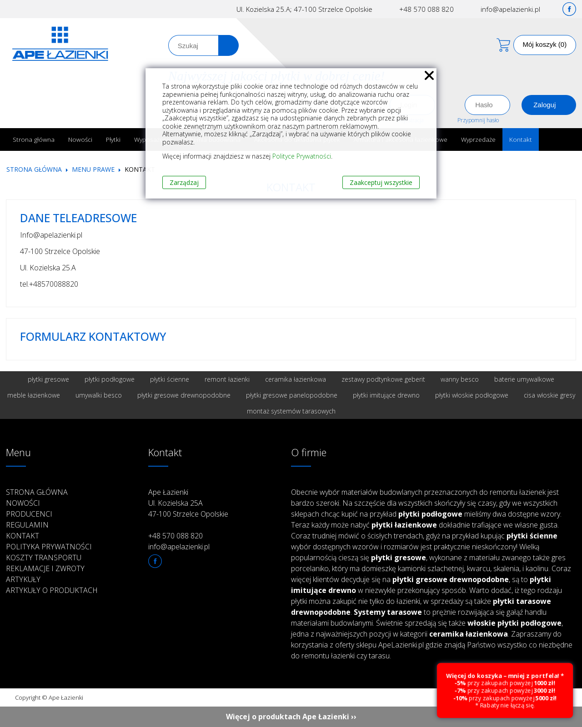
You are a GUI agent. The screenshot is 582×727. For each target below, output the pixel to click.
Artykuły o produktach (52, 590)
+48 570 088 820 (426, 9)
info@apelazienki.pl (510, 9)
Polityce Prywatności (301, 156)
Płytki (113, 139)
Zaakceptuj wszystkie (381, 182)
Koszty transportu (43, 558)
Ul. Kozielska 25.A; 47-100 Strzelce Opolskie (304, 9)
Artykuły (23, 579)
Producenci (29, 514)
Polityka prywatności (49, 547)
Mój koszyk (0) (545, 44)
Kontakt (520, 139)
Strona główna (34, 139)
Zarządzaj (184, 182)
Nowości (80, 139)
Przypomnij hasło (478, 120)
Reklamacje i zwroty (45, 568)
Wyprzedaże (478, 139)
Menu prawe (93, 169)
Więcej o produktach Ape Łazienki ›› (291, 717)
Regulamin (27, 525)
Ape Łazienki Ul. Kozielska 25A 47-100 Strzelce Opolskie (188, 503)
